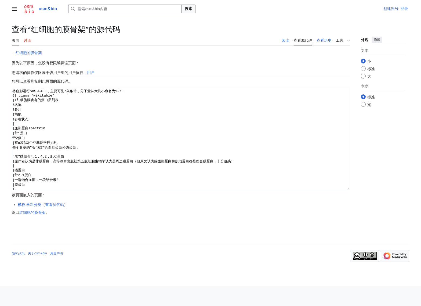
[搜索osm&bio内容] (125, 9)
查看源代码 (54, 225)
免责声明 (56, 273)
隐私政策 (18, 273)
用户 (91, 72)
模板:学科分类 (29, 225)
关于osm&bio (37, 273)
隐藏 (377, 40)
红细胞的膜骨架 (29, 53)
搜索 (188, 8)
